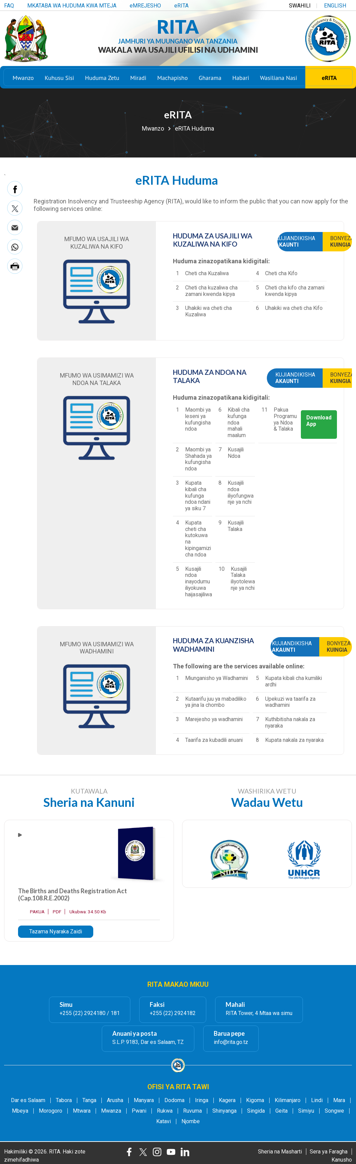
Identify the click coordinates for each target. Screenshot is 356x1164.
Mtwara (82, 1111)
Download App (318, 420)
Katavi (163, 1121)
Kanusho (341, 1160)
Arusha (115, 1100)
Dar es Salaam (28, 1100)
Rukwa (165, 1111)
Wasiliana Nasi (278, 78)
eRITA (181, 5)
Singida (256, 1111)
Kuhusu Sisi (59, 78)
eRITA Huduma (194, 128)
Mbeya (20, 1111)
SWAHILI (300, 5)
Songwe (334, 1111)
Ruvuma (192, 1111)
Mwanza (111, 1111)
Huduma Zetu (102, 78)
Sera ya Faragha (328, 1151)
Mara (339, 1100)
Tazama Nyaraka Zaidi (55, 931)
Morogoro (50, 1111)
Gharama (210, 78)
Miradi (138, 78)
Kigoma (255, 1100)
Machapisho (172, 78)
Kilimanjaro (288, 1100)
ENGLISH (335, 5)
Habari (240, 78)
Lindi (317, 1100)
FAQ (9, 5)
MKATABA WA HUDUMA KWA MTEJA (71, 5)
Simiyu (306, 1111)
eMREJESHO (145, 5)
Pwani (139, 1111)
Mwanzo (23, 78)
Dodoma (174, 1100)
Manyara (144, 1100)
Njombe (190, 1121)
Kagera (227, 1100)
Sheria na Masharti (280, 1151)
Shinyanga (224, 1111)
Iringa (201, 1100)
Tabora (64, 1100)
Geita (281, 1111)
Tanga (89, 1100)
